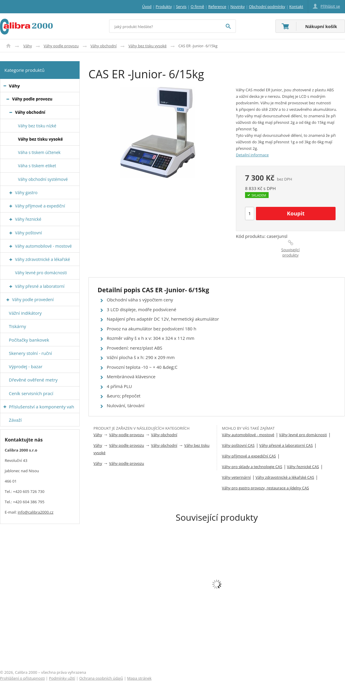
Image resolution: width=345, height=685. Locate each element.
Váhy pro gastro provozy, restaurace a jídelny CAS (265, 488)
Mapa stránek (139, 678)
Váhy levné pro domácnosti (303, 434)
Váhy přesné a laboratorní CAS (286, 445)
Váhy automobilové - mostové (248, 434)
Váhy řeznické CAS (303, 466)
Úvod (8, 45)
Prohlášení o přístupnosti (22, 678)
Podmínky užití (62, 678)
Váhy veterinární (236, 477)
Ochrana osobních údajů (101, 678)
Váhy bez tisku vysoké (147, 45)
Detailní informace (252, 155)
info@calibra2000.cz (35, 512)
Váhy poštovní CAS (238, 445)
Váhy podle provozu (61, 45)
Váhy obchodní (104, 45)
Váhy (27, 45)
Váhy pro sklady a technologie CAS (252, 466)
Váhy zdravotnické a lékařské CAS (284, 477)
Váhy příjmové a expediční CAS (249, 456)
